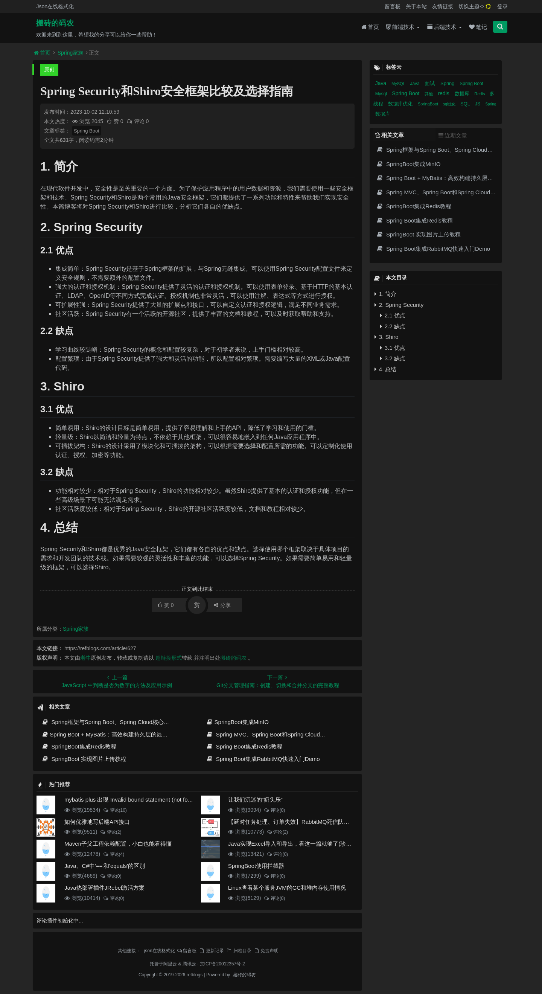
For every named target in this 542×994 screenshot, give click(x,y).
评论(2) (110, 832)
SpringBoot (428, 104)
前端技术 (403, 27)
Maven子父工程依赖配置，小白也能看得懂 (118, 843)
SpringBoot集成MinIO (237, 722)
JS (478, 104)
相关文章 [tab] (389, 135)
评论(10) (115, 810)
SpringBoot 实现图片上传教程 (83, 759)
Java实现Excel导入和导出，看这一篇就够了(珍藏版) (293, 843)
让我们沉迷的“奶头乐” (255, 799)
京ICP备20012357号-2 (222, 964)
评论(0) (274, 810)
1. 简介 (386, 294)
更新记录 (211, 950)
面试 (431, 83)
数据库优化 (401, 104)
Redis (480, 93)
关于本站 (416, 6)
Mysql (381, 93)
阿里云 (170, 964)
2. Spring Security (399, 305)
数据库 (463, 93)
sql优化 (450, 104)
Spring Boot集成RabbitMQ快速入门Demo (263, 759)
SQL (465, 104)
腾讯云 (189, 964)
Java (381, 83)
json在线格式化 (159, 950)
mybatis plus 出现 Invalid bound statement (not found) (131, 799)
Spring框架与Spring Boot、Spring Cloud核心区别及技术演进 (122, 722)
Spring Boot (86, 131)
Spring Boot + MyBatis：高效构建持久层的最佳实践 (110, 734)
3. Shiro (387, 337)
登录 (502, 6)
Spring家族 (70, 53)
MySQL (398, 83)
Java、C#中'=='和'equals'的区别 (104, 866)
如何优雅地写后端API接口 (97, 822)
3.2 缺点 (392, 358)
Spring (448, 83)
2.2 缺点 (392, 326)
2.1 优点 (392, 315)
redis (444, 93)
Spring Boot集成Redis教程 (244, 746)
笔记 (478, 27)
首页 (370, 27)
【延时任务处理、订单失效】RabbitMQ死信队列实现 (294, 822)
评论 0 (137, 121)
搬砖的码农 (55, 23)
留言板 (392, 6)
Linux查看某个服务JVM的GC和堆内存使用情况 (287, 887)
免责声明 (266, 950)
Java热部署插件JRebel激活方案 (104, 887)
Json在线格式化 (55, 6)
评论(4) (113, 854)
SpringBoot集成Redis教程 (78, 746)
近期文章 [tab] (452, 135)
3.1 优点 (392, 348)
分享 (222, 605)
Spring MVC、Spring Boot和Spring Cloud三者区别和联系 (282, 734)
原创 (49, 70)
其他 (429, 93)
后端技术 (444, 27)
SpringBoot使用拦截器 (256, 866)
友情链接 (442, 6)
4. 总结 (386, 369)
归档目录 (238, 950)
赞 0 (115, 121)
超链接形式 (168, 658)
